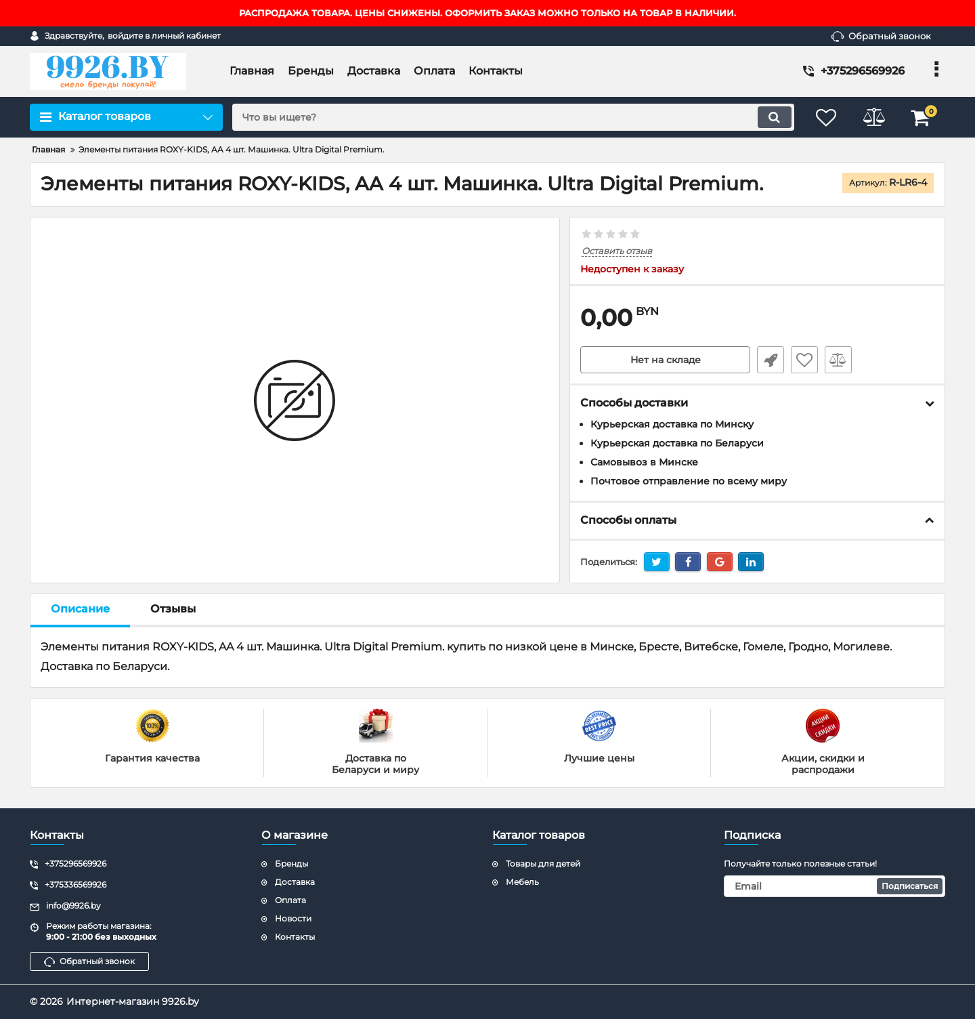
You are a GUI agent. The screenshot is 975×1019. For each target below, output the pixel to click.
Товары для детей (543, 863)
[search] (513, 117)
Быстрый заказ (770, 359)
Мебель (522, 882)
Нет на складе (665, 360)
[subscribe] (835, 886)
